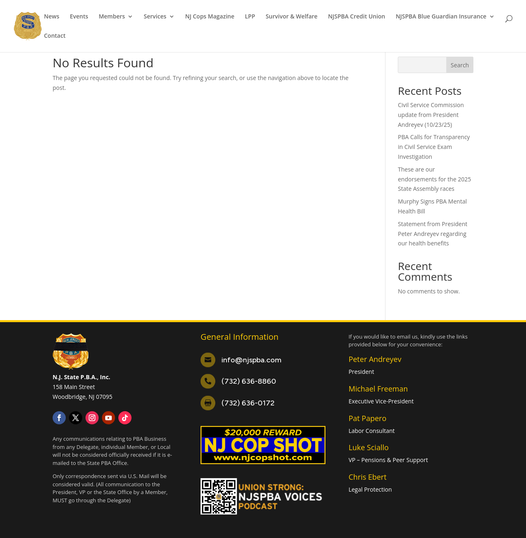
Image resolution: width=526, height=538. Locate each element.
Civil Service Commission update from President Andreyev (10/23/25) (431, 114)
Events (79, 17)
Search (460, 65)
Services (155, 17)
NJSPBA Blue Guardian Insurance (441, 17)
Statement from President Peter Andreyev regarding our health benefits (432, 233)
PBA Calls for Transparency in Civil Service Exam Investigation (434, 146)
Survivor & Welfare (291, 17)
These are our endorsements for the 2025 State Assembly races (434, 179)
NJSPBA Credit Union (356, 17)
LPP (250, 17)
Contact (54, 36)
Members (112, 17)
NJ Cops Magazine (209, 17)
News (51, 17)
